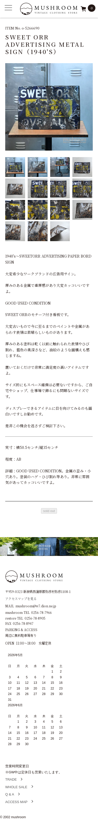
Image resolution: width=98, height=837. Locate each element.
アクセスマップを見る (21, 598)
